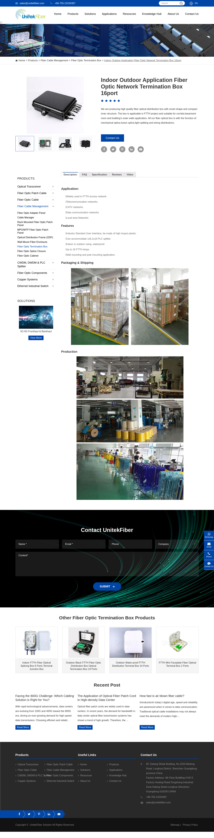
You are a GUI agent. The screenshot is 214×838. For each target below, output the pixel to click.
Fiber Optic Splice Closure (31, 251)
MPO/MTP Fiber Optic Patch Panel (32, 231)
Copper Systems (36, 279)
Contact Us (192, 16)
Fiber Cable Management (54, 60)
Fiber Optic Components (36, 272)
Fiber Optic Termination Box (86, 60)
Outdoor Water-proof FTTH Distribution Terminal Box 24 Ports (130, 664)
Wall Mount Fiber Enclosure (32, 242)
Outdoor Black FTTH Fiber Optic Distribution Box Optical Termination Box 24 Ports (83, 665)
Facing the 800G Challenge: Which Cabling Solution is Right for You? (44, 698)
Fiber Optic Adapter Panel (31, 213)
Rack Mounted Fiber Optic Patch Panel (35, 223)
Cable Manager (25, 217)
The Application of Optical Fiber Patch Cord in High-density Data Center (106, 698)
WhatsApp (209, 534)
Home (57, 16)
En (196, 3)
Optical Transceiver (36, 186)
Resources (129, 16)
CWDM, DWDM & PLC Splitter (36, 264)
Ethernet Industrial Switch (36, 286)
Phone (209, 554)
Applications (109, 16)
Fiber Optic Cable (36, 199)
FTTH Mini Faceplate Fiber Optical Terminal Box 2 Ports (177, 664)
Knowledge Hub (151, 16)
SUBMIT (107, 586)
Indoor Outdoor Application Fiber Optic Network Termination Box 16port (142, 60)
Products (33, 60)
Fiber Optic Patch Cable (36, 193)
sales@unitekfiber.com (29, 3)
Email (209, 544)
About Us (173, 16)
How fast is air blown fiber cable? (162, 696)
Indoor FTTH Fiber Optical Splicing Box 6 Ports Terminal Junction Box (36, 665)
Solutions (90, 16)
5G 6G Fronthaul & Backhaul (36, 331)
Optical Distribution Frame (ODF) (35, 237)
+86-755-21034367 (62, 3)
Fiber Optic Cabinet (27, 255)
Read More (23, 727)
